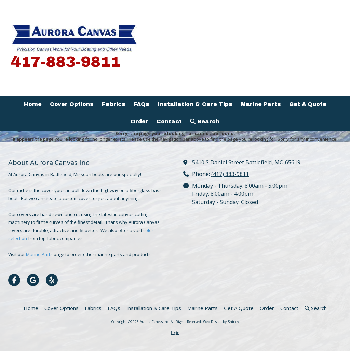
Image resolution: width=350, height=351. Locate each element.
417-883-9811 (65, 62)
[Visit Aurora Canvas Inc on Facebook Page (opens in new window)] (14, 280)
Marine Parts (40, 254)
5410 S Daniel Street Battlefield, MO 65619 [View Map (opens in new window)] (246, 162)
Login (175, 332)
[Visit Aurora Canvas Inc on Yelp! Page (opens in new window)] (52, 280)
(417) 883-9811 (230, 174)
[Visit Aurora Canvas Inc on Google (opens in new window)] (33, 280)
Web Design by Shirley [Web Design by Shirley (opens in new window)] (221, 321)
